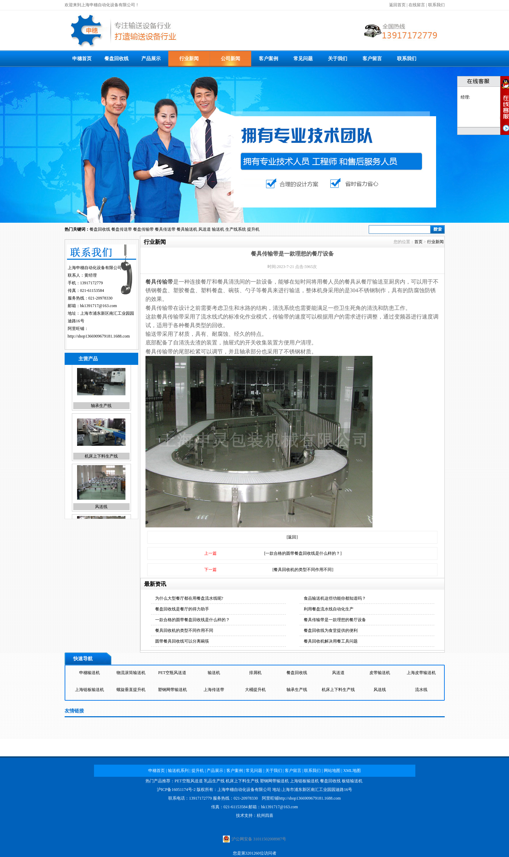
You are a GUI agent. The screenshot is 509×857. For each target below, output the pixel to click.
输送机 (218, 229)
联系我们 (436, 4)
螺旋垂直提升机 (130, 691)
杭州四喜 (265, 815)
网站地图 (332, 770)
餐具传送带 (165, 229)
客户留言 (372, 58)
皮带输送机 (379, 674)
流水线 (421, 691)
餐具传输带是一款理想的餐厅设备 (335, 619)
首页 (418, 241)
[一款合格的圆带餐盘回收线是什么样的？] (303, 553)
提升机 (253, 229)
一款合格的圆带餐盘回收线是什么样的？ (192, 619)
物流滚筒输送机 (130, 674)
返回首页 (397, 4)
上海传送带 (214, 691)
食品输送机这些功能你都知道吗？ (335, 598)
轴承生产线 (101, 410)
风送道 (204, 229)
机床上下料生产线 (101, 461)
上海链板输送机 (89, 691)
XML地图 (352, 770)
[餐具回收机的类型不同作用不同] (303, 569)
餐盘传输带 (143, 229)
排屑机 (255, 674)
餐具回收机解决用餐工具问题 (331, 641)
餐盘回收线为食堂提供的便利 (331, 630)
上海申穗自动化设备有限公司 (244, 789)
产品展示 (151, 58)
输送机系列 (178, 770)
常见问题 (303, 58)
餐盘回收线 (116, 58)
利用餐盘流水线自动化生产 (329, 609)
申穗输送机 (89, 674)
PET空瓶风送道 (172, 674)
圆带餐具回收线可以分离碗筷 (182, 641)
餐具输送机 (187, 229)
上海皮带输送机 (421, 674)
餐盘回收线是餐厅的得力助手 (182, 609)
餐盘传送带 (121, 229)
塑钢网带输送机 (172, 691)
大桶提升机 (255, 691)
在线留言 (416, 4)
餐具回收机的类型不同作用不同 (184, 630)
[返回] (292, 537)
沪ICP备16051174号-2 (176, 789)
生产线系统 (235, 229)
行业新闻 (189, 58)
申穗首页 (82, 58)
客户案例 (268, 58)
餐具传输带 (159, 282)
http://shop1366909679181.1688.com (99, 336)
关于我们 (337, 58)
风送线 (101, 511)
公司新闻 (230, 58)
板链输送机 (352, 780)
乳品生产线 (214, 780)
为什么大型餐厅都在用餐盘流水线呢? (189, 598)
